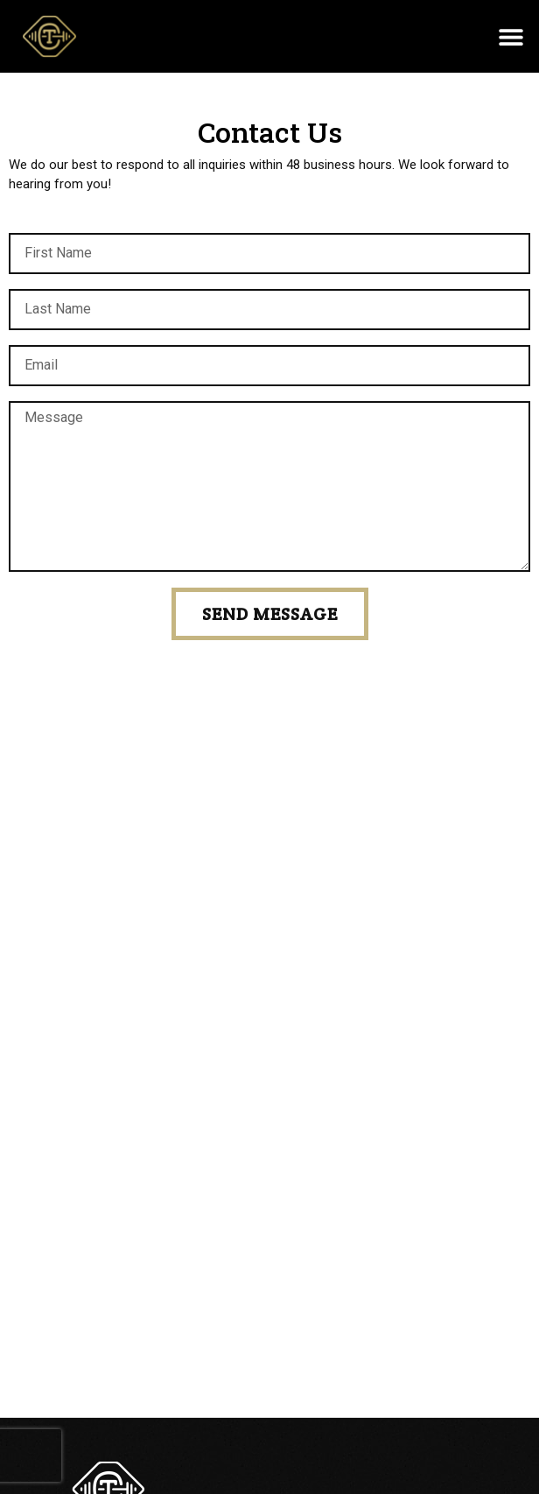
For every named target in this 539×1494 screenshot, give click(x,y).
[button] (510, 36)
